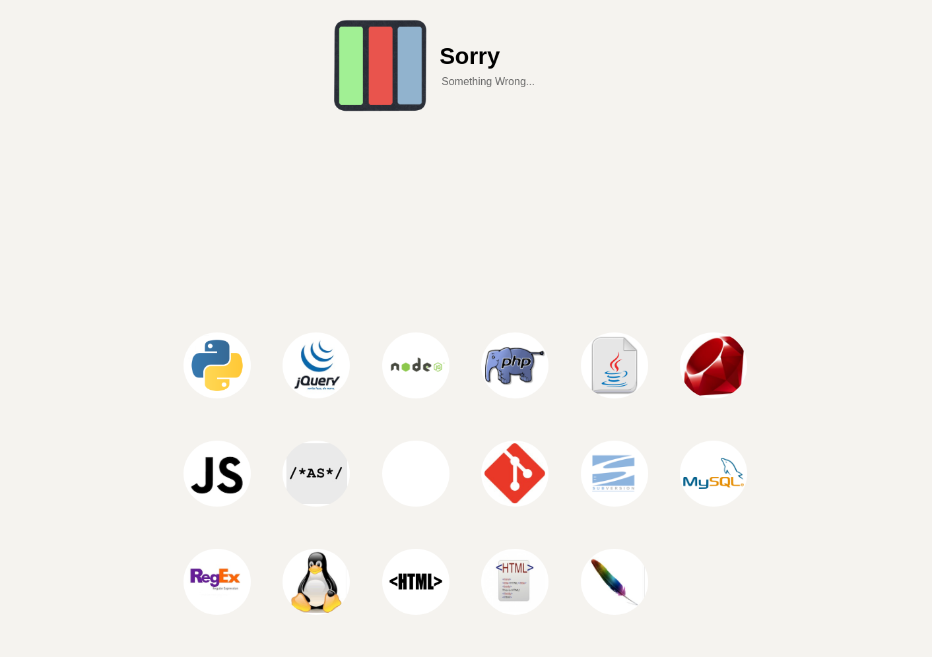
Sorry (470, 56)
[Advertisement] (466, 213)
